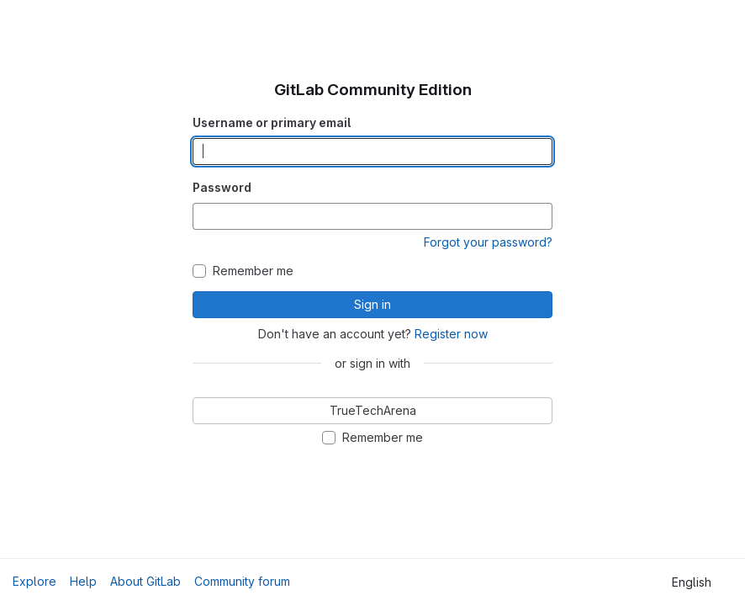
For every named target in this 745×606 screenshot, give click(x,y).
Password (222, 187)
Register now (451, 334)
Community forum (242, 581)
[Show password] (539, 216)
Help (83, 581)
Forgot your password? (488, 242)
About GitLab (145, 581)
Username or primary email (272, 122)
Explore (34, 581)
